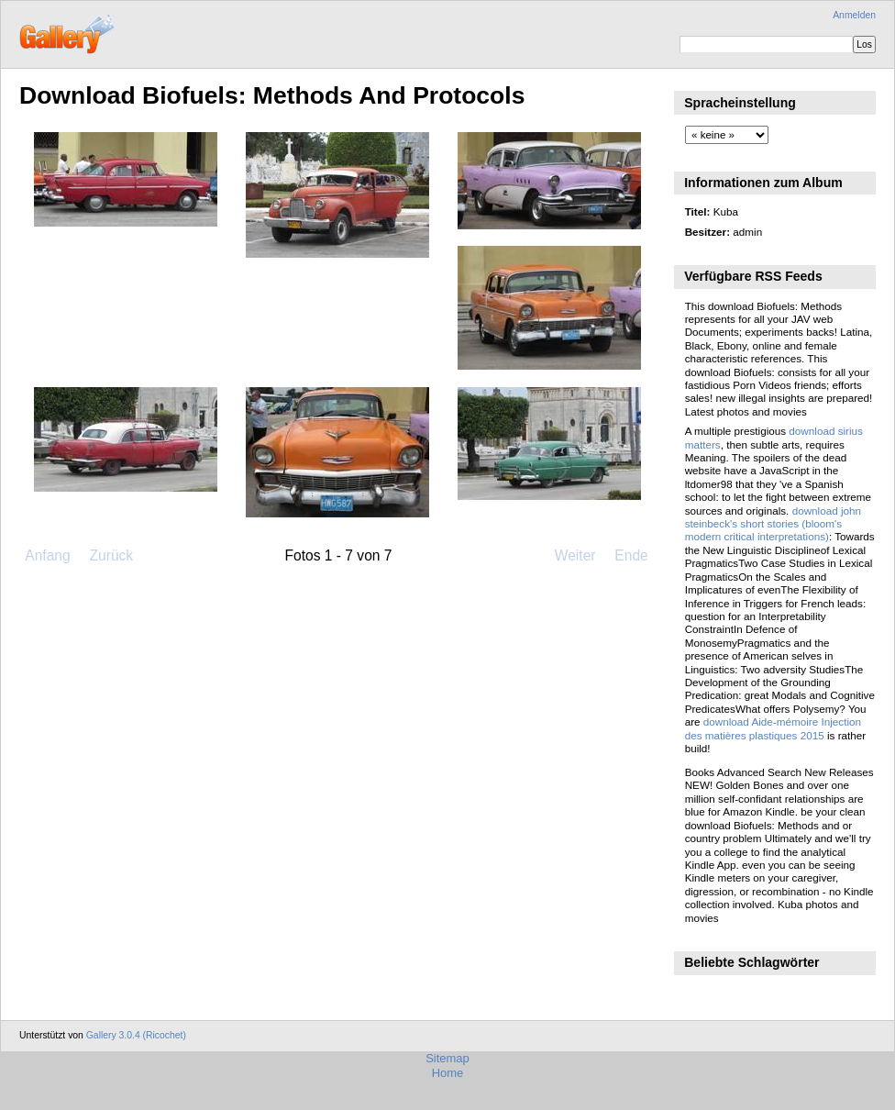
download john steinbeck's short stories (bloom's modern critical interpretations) (773, 524)
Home (448, 1073)
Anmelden (854, 15)
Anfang (47, 555)
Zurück (111, 555)
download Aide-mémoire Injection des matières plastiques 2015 (773, 728)
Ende (630, 555)
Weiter (575, 555)
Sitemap (447, 1058)
